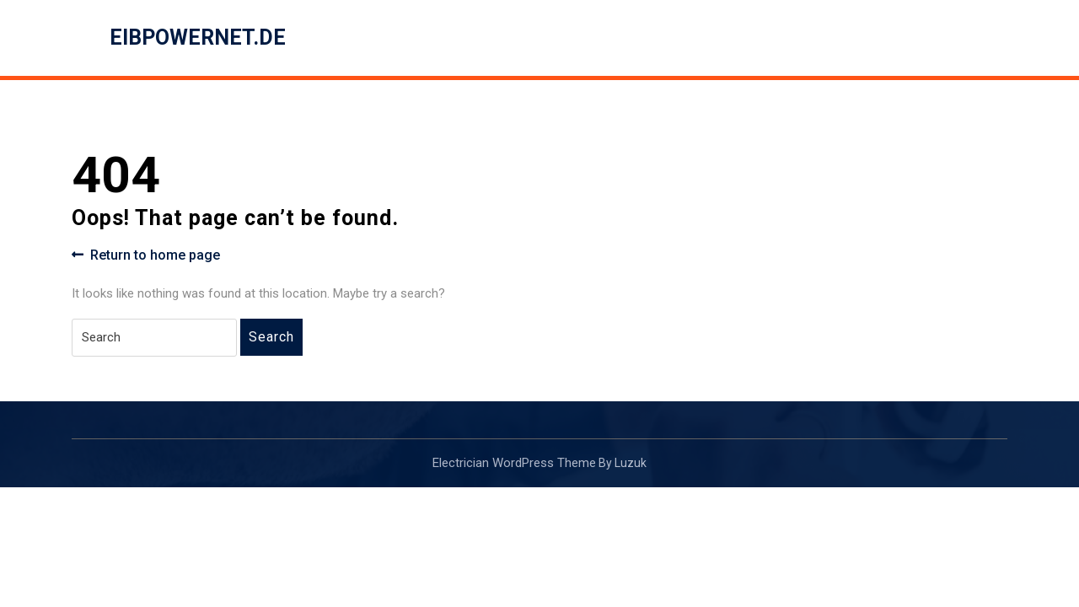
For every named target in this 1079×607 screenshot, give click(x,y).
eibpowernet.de (198, 37)
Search (271, 337)
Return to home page (146, 255)
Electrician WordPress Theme (514, 462)
